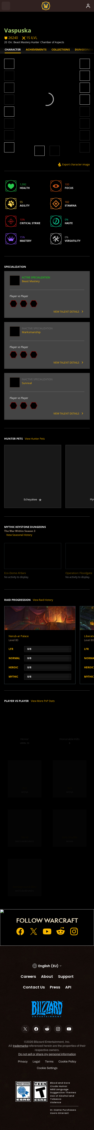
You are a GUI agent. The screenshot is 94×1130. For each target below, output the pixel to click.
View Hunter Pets (35, 438)
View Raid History (43, 599)
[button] (9, 64)
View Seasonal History (19, 534)
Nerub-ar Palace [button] (19, 636)
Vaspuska (17, 30)
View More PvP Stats (43, 701)
